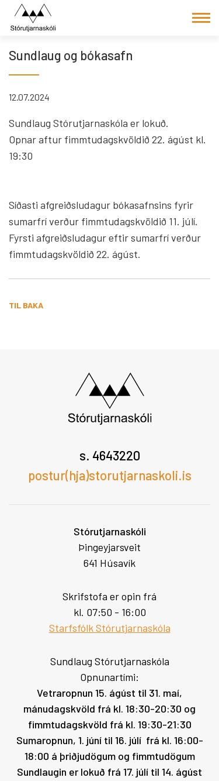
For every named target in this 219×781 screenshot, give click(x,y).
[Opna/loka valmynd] (201, 18)
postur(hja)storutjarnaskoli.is (110, 475)
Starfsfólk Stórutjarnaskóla (110, 627)
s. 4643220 (109, 455)
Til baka (26, 305)
